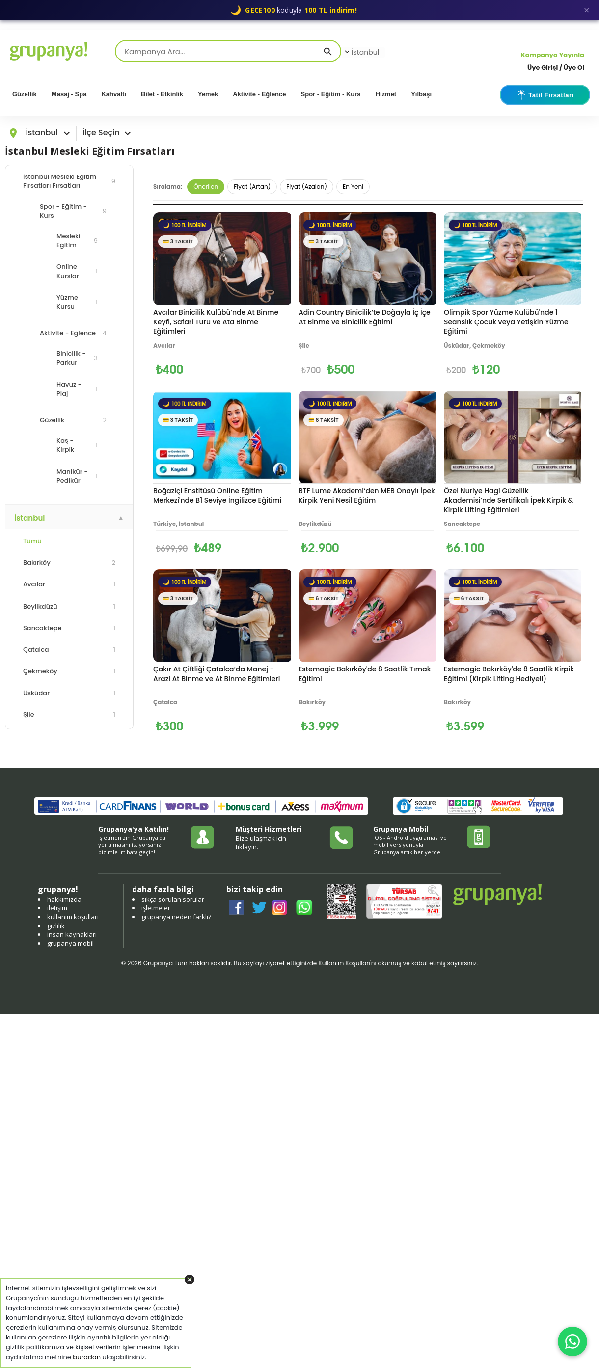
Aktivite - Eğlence (259, 94)
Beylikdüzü (69, 606)
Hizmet (386, 94)
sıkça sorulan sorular (172, 899)
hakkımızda (64, 899)
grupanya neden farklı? (176, 916)
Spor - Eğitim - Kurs (331, 94)
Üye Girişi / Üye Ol (555, 67)
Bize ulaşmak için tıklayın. (261, 842)
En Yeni (353, 186)
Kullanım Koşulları (344, 963)
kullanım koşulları (73, 916)
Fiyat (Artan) (252, 186)
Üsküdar (69, 693)
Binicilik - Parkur (77, 358)
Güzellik (24, 94)
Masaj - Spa (69, 94)
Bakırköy (69, 562)
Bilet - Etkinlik (162, 94)
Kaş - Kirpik (77, 445)
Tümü (32, 541)
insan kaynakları (72, 934)
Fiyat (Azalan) (306, 186)
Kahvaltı (113, 94)
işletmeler (155, 907)
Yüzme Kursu (77, 302)
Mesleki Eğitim (77, 241)
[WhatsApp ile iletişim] (572, 1341)
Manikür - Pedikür (77, 476)
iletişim (57, 907)
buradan (87, 1357)
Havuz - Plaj (77, 389)
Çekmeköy (69, 671)
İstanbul (361, 52)
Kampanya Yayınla (552, 54)
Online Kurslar (77, 271)
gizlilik (56, 925)
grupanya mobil (70, 943)
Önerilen (205, 186)
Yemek (208, 94)
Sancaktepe (69, 628)
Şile (69, 714)
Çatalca (69, 649)
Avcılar (69, 584)
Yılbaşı (421, 94)
